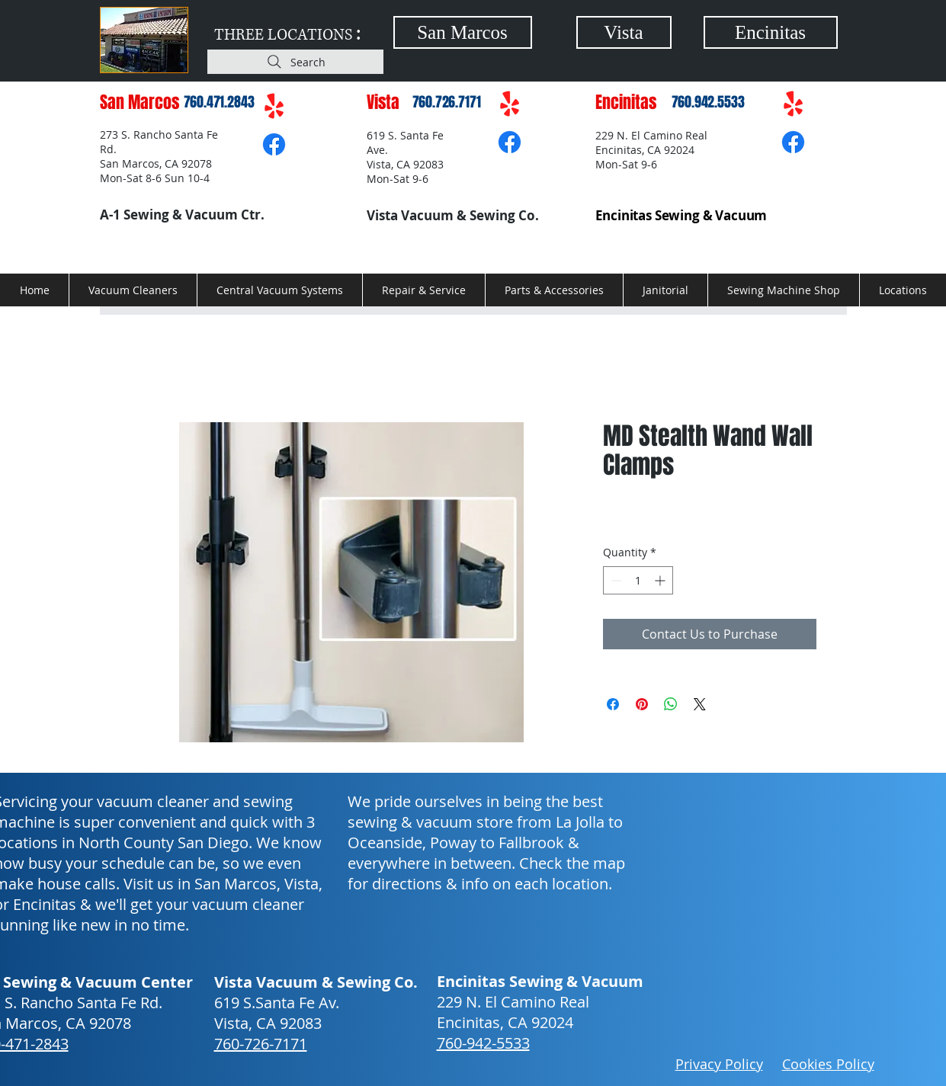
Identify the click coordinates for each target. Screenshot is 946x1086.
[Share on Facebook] (613, 704)
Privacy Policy (719, 1064)
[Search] (295, 62)
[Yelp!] (274, 107)
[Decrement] (614, 580)
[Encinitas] (771, 32)
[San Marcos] (462, 32)
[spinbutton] (638, 580)
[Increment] (661, 580)
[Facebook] (274, 144)
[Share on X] (700, 704)
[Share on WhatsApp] (671, 704)
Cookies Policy (828, 1064)
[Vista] (624, 32)
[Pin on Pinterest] (642, 704)
